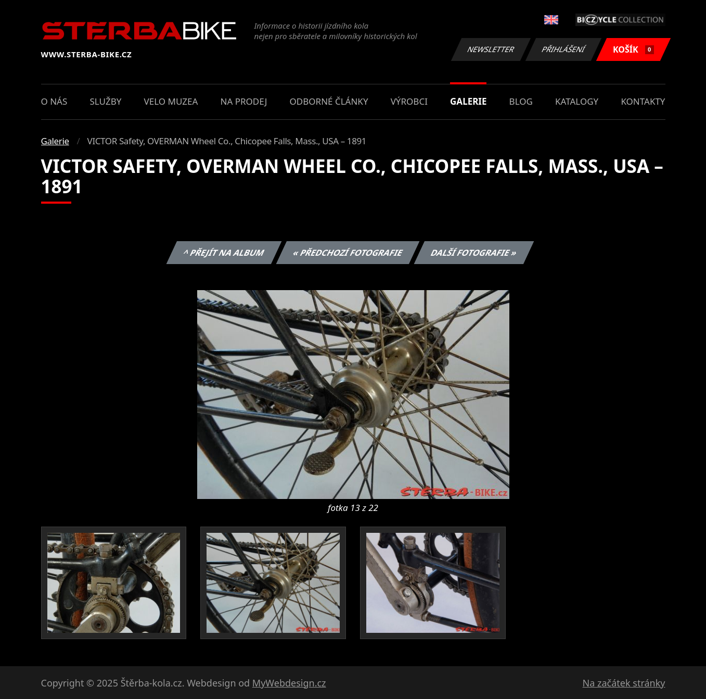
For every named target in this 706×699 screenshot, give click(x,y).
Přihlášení (563, 49)
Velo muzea (171, 101)
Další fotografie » (474, 252)
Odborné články (329, 101)
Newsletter (491, 49)
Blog (521, 101)
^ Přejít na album (224, 252)
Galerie (468, 101)
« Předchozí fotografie (348, 252)
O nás (54, 101)
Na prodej (244, 101)
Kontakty (643, 101)
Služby (105, 101)
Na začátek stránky (624, 683)
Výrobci (409, 101)
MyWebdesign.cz (289, 683)
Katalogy (576, 101)
